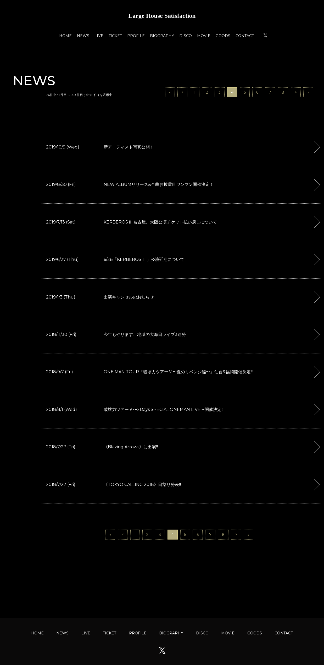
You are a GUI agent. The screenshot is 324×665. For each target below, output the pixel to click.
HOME (65, 35)
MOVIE (203, 35)
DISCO (185, 35)
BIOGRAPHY (162, 35)
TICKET (115, 35)
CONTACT (245, 35)
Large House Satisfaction (161, 15)
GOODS (223, 35)
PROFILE (136, 35)
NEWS (83, 35)
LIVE (98, 35)
